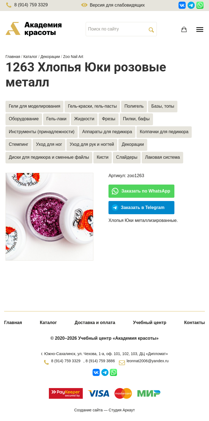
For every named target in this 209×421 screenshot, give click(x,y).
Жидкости (84, 118)
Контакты (194, 322)
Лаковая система (162, 157)
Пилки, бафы (136, 118)
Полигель (134, 106)
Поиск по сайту (103, 29)
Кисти (102, 157)
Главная (12, 56)
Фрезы (108, 118)
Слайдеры (126, 157)
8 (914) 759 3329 (26, 4)
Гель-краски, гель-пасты (92, 106)
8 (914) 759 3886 (100, 361)
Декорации (50, 56)
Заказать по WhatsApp (145, 191)
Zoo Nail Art (73, 56)
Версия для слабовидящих (113, 5)
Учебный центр (149, 322)
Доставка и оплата (95, 322)
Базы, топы (162, 106)
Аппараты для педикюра (107, 131)
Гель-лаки (56, 118)
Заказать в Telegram (143, 207)
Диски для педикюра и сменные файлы (49, 157)
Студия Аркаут (122, 410)
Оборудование (24, 118)
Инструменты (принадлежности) (41, 131)
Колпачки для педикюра (164, 131)
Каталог (30, 56)
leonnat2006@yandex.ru (148, 361)
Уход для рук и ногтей (92, 144)
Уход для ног (49, 144)
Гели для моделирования (34, 106)
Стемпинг (18, 144)
